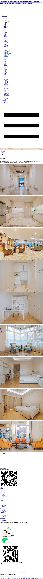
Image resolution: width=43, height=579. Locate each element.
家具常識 (3, 510)
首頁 (2, 15)
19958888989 (4, 468)
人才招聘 (5, 101)
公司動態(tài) (4, 509)
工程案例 (3, 75)
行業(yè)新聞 (6, 98)
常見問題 (5, 99)
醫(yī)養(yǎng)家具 (5, 496)
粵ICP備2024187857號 (23, 522)
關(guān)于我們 (4, 16)
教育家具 (3, 495)
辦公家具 (3, 494)
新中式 (3, 504)
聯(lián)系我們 (4, 100)
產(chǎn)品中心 (2, 492)
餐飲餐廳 (3, 506)
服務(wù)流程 (4, 516)
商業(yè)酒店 (4, 505)
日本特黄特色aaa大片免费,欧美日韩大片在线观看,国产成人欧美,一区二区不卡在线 (18, 577)
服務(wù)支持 (4, 515)
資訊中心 (1, 508)
